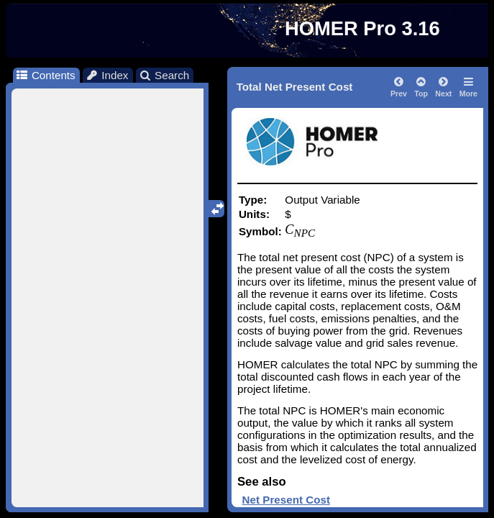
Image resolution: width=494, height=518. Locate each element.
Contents (45, 75)
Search (164, 75)
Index (107, 75)
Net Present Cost (286, 500)
